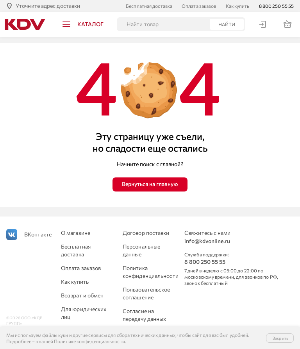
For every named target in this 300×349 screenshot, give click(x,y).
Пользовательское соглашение (146, 293)
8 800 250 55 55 (276, 6)
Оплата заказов (199, 6)
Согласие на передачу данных (144, 315)
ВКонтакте (38, 234)
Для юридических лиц (84, 313)
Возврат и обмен (82, 295)
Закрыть (280, 338)
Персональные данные (141, 250)
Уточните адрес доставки (48, 5)
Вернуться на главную (150, 184)
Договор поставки (146, 232)
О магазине (75, 232)
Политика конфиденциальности (149, 272)
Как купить (238, 6)
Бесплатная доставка (149, 6)
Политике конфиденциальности (89, 341)
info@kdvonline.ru (207, 241)
